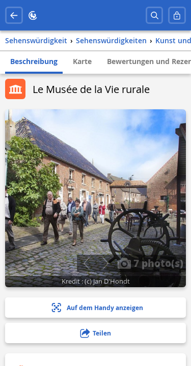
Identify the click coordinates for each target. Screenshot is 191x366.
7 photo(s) (150, 263)
